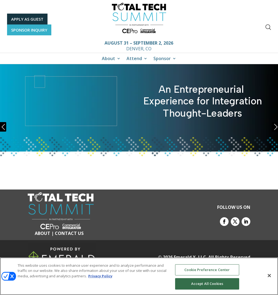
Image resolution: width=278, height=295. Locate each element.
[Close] (269, 275)
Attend (134, 59)
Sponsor (162, 59)
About (108, 59)
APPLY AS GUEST (27, 19)
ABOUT (42, 233)
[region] (139, 276)
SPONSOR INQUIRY (29, 30)
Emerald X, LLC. (190, 257)
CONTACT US (69, 233)
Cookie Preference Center (207, 269)
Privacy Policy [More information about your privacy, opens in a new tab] (100, 276)
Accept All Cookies (207, 283)
